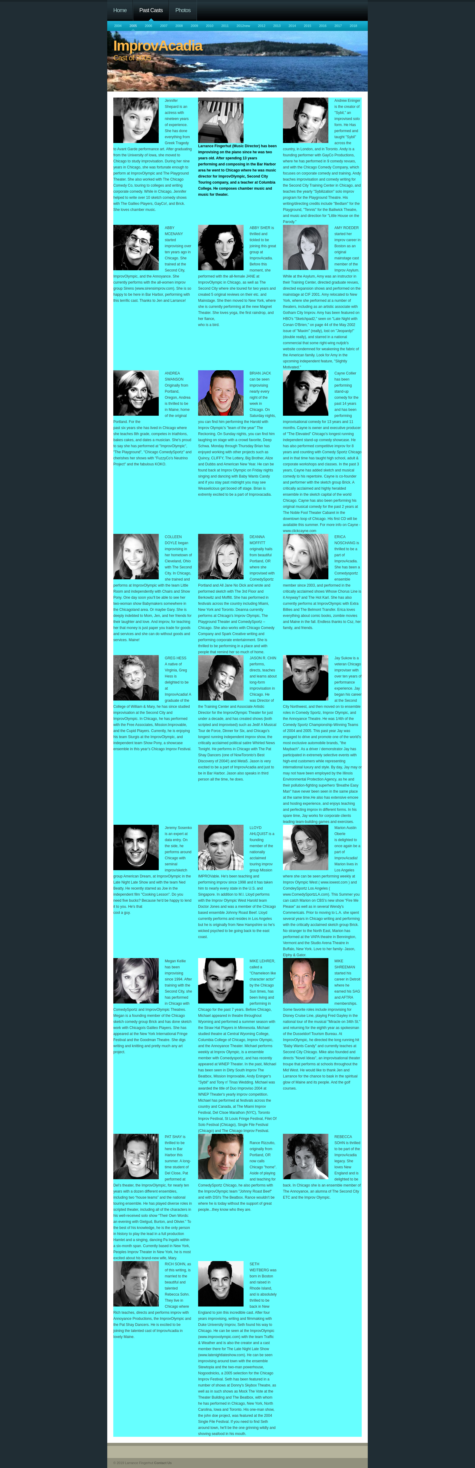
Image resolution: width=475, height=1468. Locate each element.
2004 (117, 26)
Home (120, 10)
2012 (261, 26)
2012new (243, 26)
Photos (183, 10)
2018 (353, 26)
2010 (209, 26)
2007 (163, 26)
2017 (338, 26)
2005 (133, 26)
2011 (224, 26)
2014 (292, 26)
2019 (114, 34)
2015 (307, 26)
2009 (194, 26)
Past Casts (151, 10)
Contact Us (163, 1463)
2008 (179, 26)
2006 (148, 26)
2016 (322, 26)
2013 (277, 26)
